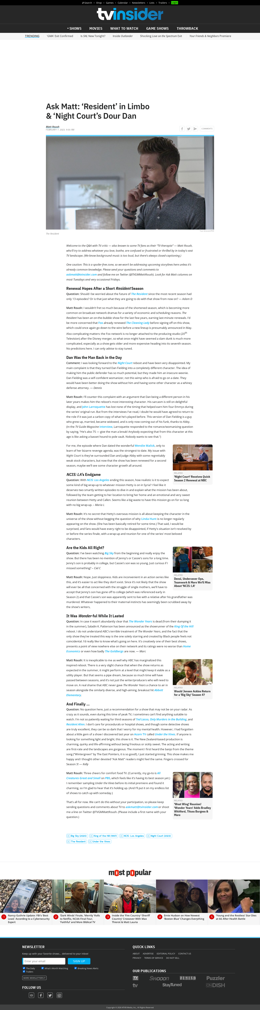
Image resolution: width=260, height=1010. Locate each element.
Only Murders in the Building (168, 719)
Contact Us (184, 953)
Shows (75, 28)
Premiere (210, 36)
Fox (100, 323)
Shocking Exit (161, 36)
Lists (151, 2)
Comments (207, 128)
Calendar (123, 2)
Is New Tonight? (93, 36)
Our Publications (149, 970)
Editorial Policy (166, 953)
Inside (123, 36)
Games (110, 2)
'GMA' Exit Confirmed (60, 36)
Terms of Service (153, 957)
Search (88, 2)
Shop (99, 2)
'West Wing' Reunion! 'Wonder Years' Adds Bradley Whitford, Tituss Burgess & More (192, 809)
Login (175, 2)
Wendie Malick (145, 445)
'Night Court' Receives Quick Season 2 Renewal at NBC (192, 478)
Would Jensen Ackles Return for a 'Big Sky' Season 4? (192, 693)
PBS (107, 778)
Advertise (148, 953)
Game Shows (157, 28)
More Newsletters (33, 978)
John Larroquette (93, 407)
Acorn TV (140, 734)
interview (105, 427)
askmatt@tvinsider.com (142, 807)
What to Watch (124, 28)
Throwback (187, 28)
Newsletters (138, 2)
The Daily (30, 968)
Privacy (137, 957)
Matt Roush (52, 126)
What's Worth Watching (56, 968)
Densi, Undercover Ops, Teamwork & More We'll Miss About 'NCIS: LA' (192, 582)
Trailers (163, 2)
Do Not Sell (172, 957)
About (136, 953)
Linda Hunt (149, 519)
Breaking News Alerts (88, 968)
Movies (95, 28)
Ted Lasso (142, 719)
